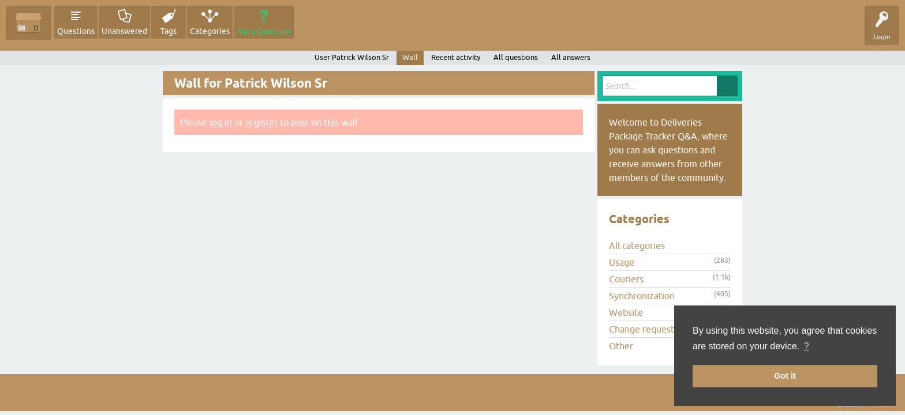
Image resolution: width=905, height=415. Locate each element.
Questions (76, 31)
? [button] (806, 346)
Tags (168, 31)
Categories (210, 31)
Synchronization (642, 295)
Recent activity (455, 57)
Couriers (626, 279)
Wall (410, 57)
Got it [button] (785, 375)
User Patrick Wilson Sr (352, 57)
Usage (621, 262)
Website (626, 312)
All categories (637, 245)
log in (221, 122)
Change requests (643, 329)
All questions (515, 57)
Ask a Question (264, 31)
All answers (570, 57)
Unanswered (124, 31)
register (261, 122)
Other (621, 346)
